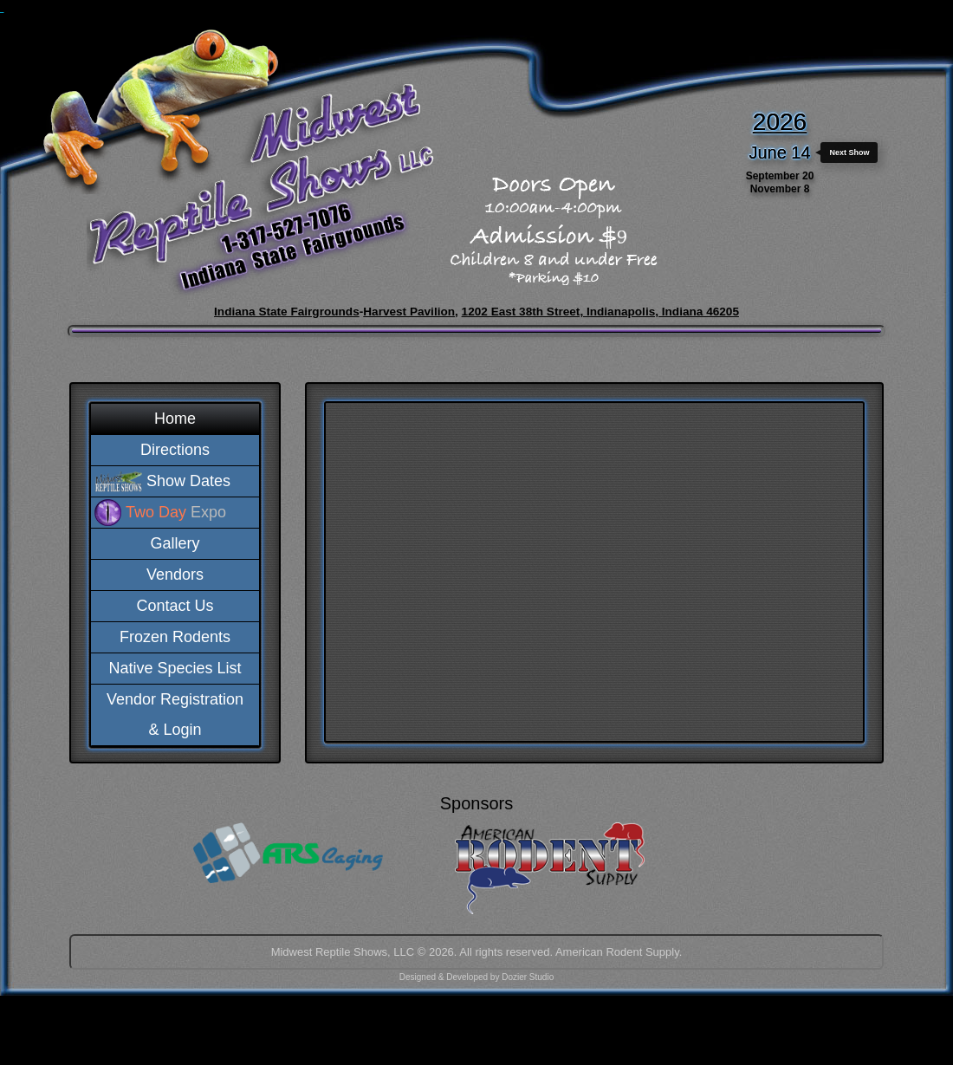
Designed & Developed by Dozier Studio (476, 977)
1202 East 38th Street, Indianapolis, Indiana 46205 (600, 311)
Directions (175, 449)
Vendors (175, 574)
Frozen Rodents (175, 637)
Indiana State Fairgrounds (287, 311)
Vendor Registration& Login (175, 714)
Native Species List (174, 668)
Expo (176, 512)
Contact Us (174, 605)
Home (175, 418)
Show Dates (188, 481)
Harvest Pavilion (409, 311)
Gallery (174, 543)
